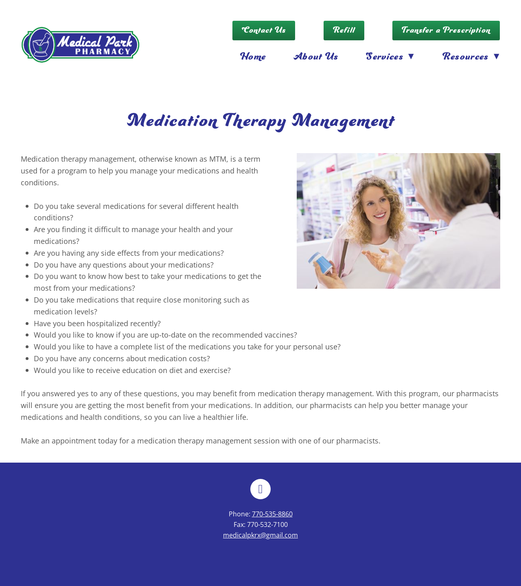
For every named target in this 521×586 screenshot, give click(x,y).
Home (253, 57)
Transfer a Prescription (446, 30)
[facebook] (260, 489)
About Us (316, 57)
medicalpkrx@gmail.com (260, 535)
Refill (344, 30)
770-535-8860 (272, 513)
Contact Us (264, 30)
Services (390, 57)
